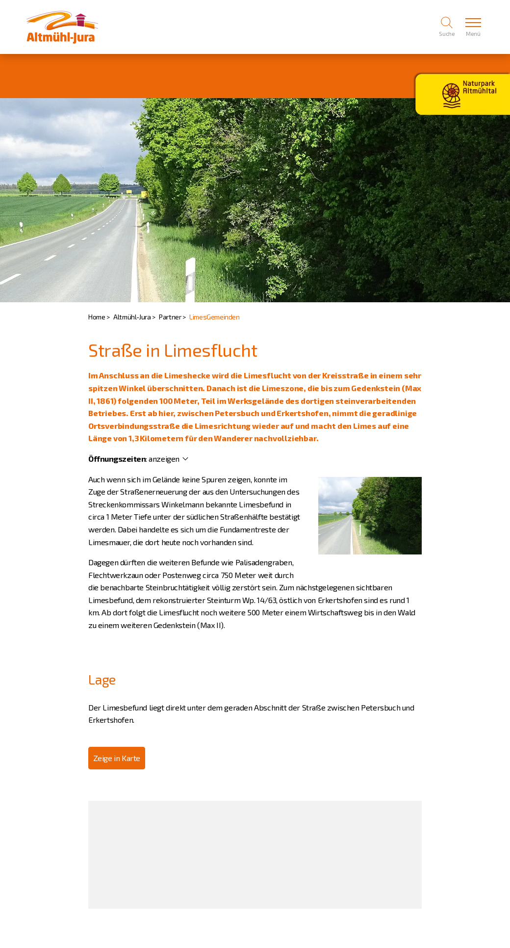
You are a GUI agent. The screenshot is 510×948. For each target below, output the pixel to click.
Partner (170, 317)
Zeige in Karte (116, 758)
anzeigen (164, 458)
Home (96, 317)
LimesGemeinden (214, 317)
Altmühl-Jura (132, 317)
